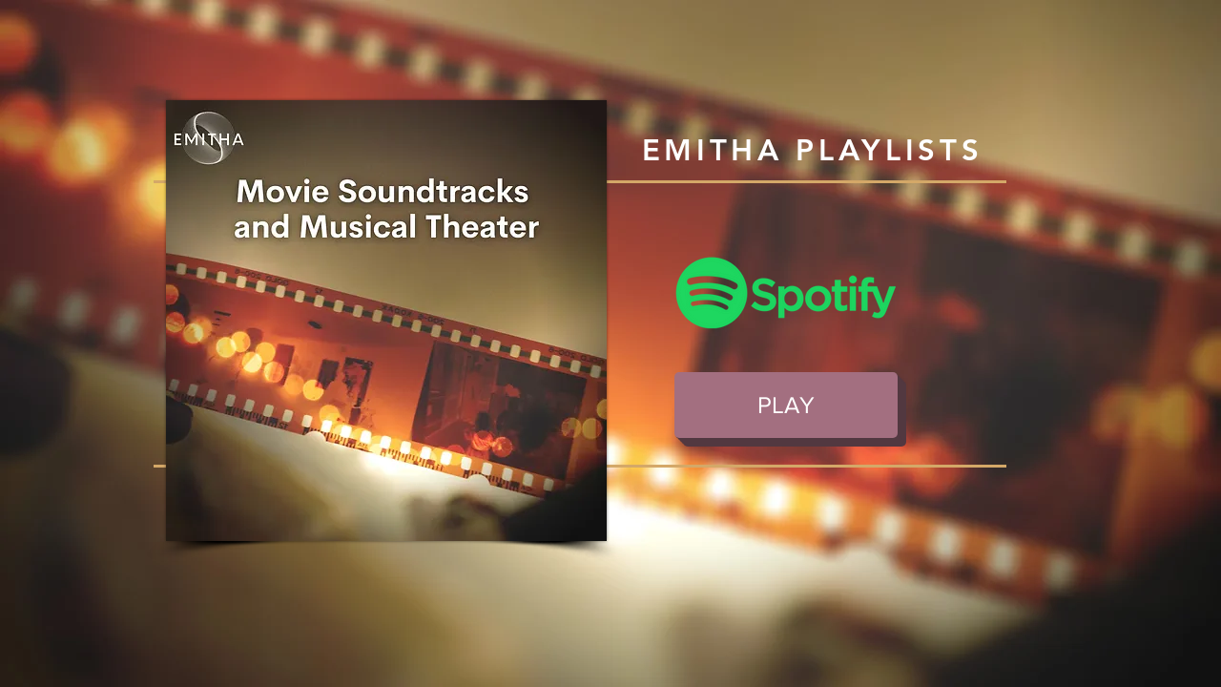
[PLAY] (786, 405)
